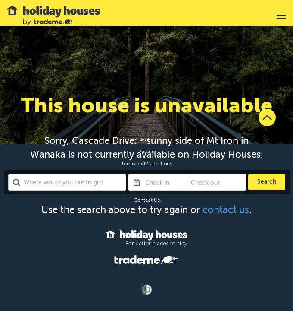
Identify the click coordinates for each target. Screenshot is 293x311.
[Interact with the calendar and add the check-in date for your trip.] (136, 182)
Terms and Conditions (146, 164)
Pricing (146, 152)
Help (146, 139)
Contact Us (147, 200)
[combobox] (67, 182)
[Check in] (164, 182)
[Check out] (210, 182)
